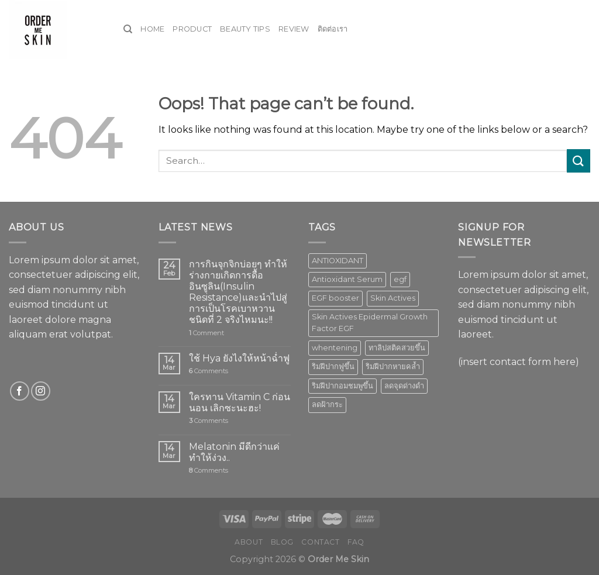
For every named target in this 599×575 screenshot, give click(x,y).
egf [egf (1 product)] (400, 279)
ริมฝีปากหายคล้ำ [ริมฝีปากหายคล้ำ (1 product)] (393, 366)
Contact (320, 542)
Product (192, 29)
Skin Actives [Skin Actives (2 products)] (392, 298)
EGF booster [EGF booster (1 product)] (335, 298)
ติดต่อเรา (333, 29)
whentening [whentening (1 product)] (334, 347)
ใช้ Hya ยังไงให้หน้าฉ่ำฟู (239, 358)
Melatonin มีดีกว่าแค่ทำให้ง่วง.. (234, 452)
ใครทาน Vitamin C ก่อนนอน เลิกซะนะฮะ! (239, 402)
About (249, 542)
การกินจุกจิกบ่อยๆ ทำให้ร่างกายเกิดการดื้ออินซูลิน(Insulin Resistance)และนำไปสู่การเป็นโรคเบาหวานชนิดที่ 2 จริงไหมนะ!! (238, 292)
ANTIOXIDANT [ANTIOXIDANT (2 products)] (337, 260)
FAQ (355, 542)
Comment (206, 333)
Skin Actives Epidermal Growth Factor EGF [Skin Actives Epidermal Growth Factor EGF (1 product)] (370, 322)
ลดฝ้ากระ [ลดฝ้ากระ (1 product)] (327, 404)
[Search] (127, 29)
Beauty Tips (245, 29)
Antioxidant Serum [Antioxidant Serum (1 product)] (347, 279)
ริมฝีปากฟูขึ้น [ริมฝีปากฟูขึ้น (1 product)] (333, 366)
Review (293, 29)
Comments (208, 371)
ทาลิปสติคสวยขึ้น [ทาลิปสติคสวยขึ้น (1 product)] (397, 347)
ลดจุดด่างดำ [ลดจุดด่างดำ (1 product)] (404, 385)
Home (152, 29)
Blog (282, 542)
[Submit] (578, 160)
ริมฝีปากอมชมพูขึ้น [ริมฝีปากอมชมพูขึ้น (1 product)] (342, 385)
